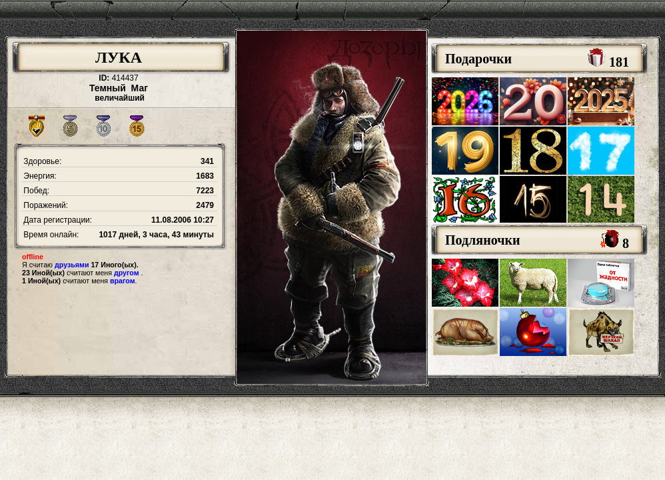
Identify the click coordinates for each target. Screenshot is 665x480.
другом (126, 273)
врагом (122, 281)
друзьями (72, 265)
